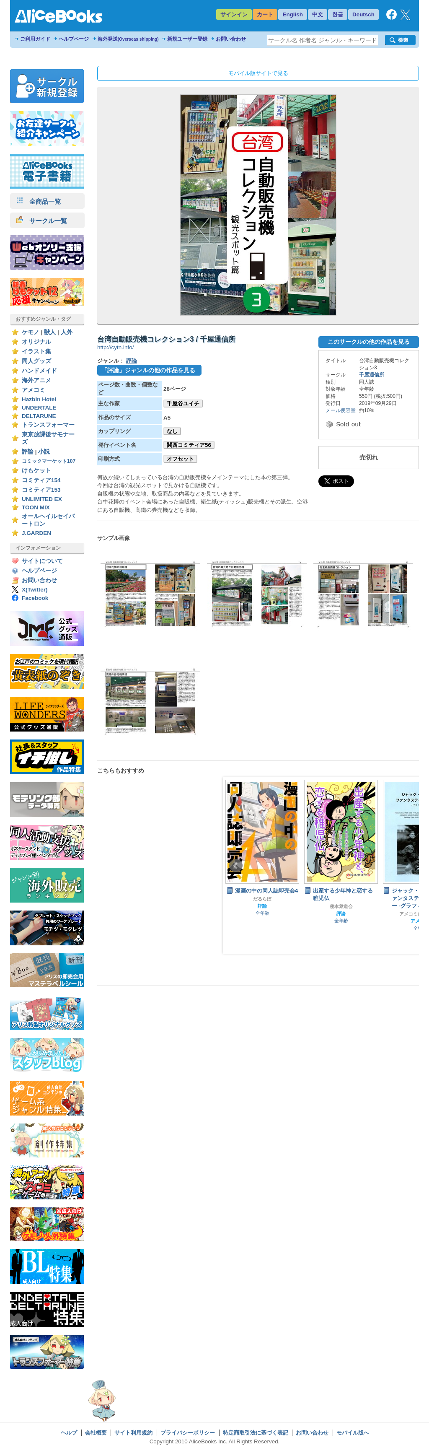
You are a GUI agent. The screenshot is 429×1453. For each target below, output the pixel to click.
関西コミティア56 (189, 445)
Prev (236, 865)
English (292, 14)
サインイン (234, 14)
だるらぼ (262, 898)
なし (172, 431)
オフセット (180, 459)
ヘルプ (69, 1433)
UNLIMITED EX (42, 499)
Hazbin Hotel (39, 399)
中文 (317, 14)
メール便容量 (341, 410)
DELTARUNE (39, 416)
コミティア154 (41, 480)
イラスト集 (36, 351)
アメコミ (33, 390)
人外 (66, 332)
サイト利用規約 (133, 1433)
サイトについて (42, 561)
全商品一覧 (38, 201)
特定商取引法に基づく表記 (255, 1433)
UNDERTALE (39, 408)
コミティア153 (41, 490)
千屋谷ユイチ (183, 403)
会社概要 (96, 1433)
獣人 (50, 332)
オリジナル (36, 342)
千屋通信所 (371, 375)
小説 (44, 452)
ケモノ (30, 332)
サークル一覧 (41, 220)
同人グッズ (36, 361)
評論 (28, 452)
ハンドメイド (39, 371)
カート (265, 14)
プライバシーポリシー (187, 1433)
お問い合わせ (231, 39)
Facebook (35, 598)
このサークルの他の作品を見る (369, 341)
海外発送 (128, 39)
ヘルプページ (74, 39)
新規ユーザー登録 (187, 39)
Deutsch (363, 14)
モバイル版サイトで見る (258, 73)
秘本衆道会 (341, 906)
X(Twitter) (35, 589)
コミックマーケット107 (48, 461)
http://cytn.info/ (115, 347)
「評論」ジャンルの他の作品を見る (148, 370)
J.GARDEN (36, 533)
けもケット (36, 470)
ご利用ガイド (35, 39)
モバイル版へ (352, 1433)
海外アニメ (36, 380)
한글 (337, 14)
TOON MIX (36, 507)
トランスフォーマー (48, 425)
